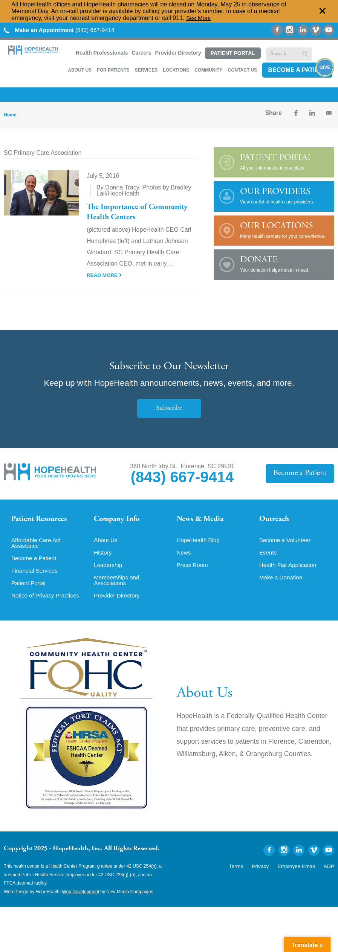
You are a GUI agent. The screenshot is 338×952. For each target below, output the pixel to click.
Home (10, 115)
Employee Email (299, 870)
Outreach (275, 519)
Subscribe (169, 408)
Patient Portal (233, 53)
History (103, 556)
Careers (141, 53)
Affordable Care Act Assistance (37, 546)
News (184, 556)
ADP (329, 870)
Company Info (118, 519)
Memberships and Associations (118, 584)
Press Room (193, 568)
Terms (245, 870)
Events (268, 556)
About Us (80, 70)
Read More (105, 275)
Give (325, 67)
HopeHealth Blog (199, 543)
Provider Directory (178, 53)
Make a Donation (282, 581)
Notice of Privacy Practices (47, 600)
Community (208, 70)
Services (146, 70)
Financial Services (35, 575)
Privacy (267, 870)
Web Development (80, 896)
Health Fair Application (289, 568)
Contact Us (242, 70)
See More (199, 18)
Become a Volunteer (286, 543)
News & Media (201, 519)
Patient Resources (40, 519)
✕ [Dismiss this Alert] (322, 11)
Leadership (109, 568)
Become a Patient (297, 70)
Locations (176, 70)
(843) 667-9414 (62, 30)
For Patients (113, 70)
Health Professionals (102, 53)
